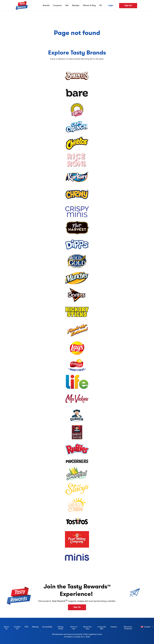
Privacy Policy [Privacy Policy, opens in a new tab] (59, 628)
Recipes (75, 5)
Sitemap (35, 626)
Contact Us (17, 627)
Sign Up (128, 5)
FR (100, 5)
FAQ (26, 626)
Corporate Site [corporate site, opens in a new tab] (100, 628)
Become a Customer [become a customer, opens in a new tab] (125, 628)
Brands (46, 5)
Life (66, 5)
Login (110, 5)
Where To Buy (89, 5)
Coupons (57, 5)
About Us (6, 627)
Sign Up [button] (77, 607)
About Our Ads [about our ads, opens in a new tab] (86, 628)
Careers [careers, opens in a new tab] (113, 627)
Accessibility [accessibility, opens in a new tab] (46, 627)
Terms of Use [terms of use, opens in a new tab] (72, 628)
